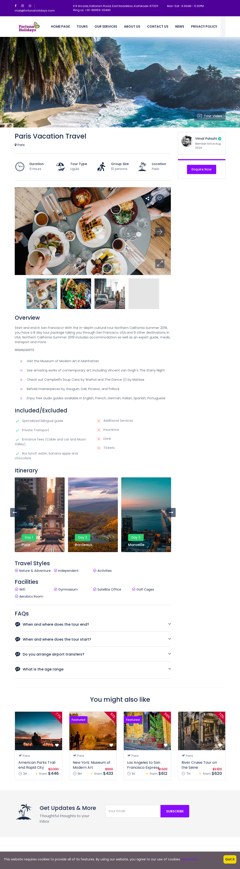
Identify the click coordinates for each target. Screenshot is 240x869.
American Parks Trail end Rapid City (36, 765)
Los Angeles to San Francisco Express (143, 765)
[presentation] (14, 512)
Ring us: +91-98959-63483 (92, 10)
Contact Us (157, 26)
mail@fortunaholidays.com (35, 10)
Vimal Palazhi (206, 138)
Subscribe (175, 811)
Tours (82, 26)
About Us (132, 26)
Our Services (106, 26)
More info (189, 859)
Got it (230, 859)
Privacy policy (204, 26)
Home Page (60, 26)
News (179, 26)
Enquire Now (202, 169)
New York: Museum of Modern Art (91, 765)
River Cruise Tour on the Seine (199, 765)
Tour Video (210, 116)
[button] (159, 263)
